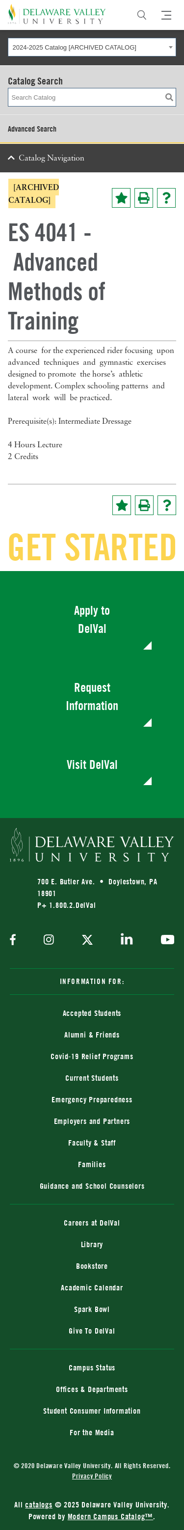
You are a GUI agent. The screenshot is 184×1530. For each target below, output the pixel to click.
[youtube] (165, 941)
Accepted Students (92, 1013)
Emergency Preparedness (92, 1099)
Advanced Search (32, 129)
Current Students (92, 1078)
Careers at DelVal (92, 1223)
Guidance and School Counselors (92, 1186)
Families (91, 1164)
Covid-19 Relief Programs (92, 1056)
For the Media (92, 1432)
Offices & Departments (92, 1389)
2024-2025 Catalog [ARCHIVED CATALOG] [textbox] (74, 47)
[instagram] (49, 940)
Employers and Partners (92, 1121)
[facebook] (15, 940)
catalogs (38, 1504)
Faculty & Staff (92, 1143)
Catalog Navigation (51, 159)
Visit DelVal (92, 764)
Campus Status (92, 1367)
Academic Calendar (92, 1287)
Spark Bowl (92, 1309)
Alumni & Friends (92, 1034)
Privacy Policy (92, 1476)
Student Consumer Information (91, 1411)
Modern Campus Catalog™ (111, 1516)
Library (92, 1244)
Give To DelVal (92, 1331)
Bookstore (92, 1266)
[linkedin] (127, 941)
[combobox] (92, 47)
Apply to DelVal (92, 619)
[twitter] (87, 940)
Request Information (92, 696)
